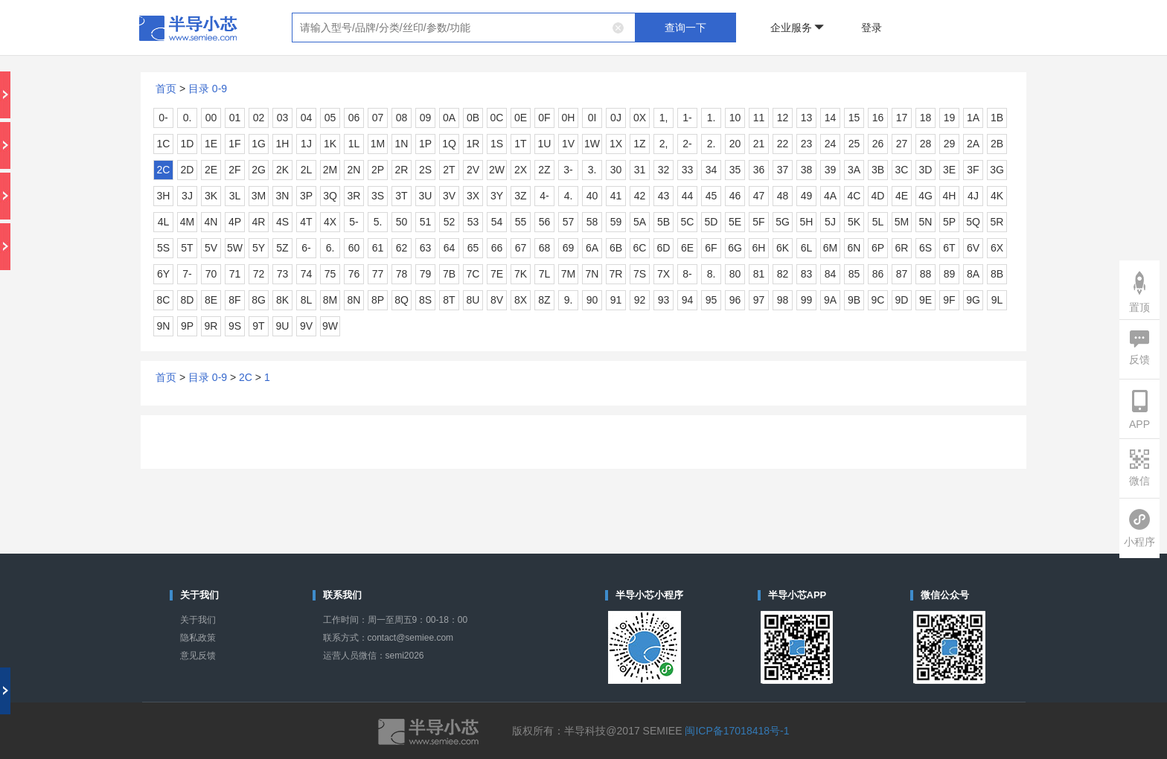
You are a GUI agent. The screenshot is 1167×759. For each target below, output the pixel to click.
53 (473, 222)
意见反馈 (198, 655)
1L (354, 144)
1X (616, 144)
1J (306, 144)
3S (377, 196)
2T (449, 170)
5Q (973, 222)
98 (783, 300)
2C (163, 170)
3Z (520, 196)
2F (234, 170)
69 (569, 248)
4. (568, 196)
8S (425, 300)
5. (378, 222)
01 (235, 118)
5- (353, 222)
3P (306, 196)
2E (211, 170)
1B (997, 118)
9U (283, 326)
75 (330, 274)
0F (544, 118)
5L (878, 222)
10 (735, 118)
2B (997, 144)
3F (973, 170)
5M (902, 222)
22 (783, 144)
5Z (282, 248)
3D (926, 170)
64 (449, 248)
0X (639, 118)
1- (686, 118)
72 (259, 274)
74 (307, 274)
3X (473, 196)
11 (759, 118)
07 (378, 118)
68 (545, 248)
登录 (871, 27)
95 (711, 300)
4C (854, 196)
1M (378, 144)
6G (735, 248)
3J (187, 196)
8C (163, 300)
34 (711, 170)
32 (664, 170)
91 (616, 300)
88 (926, 274)
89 (950, 274)
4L (164, 222)
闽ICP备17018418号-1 (737, 731)
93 (664, 300)
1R (473, 144)
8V (496, 300)
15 (854, 118)
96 (735, 300)
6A (592, 248)
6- (305, 248)
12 (783, 118)
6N (854, 248)
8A (973, 274)
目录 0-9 (207, 89)
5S (163, 248)
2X (520, 170)
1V (568, 144)
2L (307, 170)
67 (521, 248)
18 (926, 118)
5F (758, 222)
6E (687, 248)
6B (616, 248)
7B (449, 274)
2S (425, 170)
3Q (330, 196)
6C (640, 248)
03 (283, 118)
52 (449, 222)
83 (807, 274)
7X (663, 274)
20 (735, 144)
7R (616, 274)
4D (878, 196)
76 (354, 274)
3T (401, 196)
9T (258, 326)
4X (330, 222)
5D (711, 222)
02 (259, 118)
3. (592, 170)
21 (759, 144)
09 (426, 118)
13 (807, 118)
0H (568, 118)
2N (354, 170)
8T (449, 300)
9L (997, 300)
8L (307, 300)
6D (664, 248)
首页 (166, 89)
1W (592, 144)
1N (402, 144)
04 (307, 118)
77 (378, 274)
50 (402, 222)
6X (997, 248)
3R (354, 196)
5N (926, 222)
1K (330, 144)
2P (377, 170)
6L (807, 248)
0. (187, 118)
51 (426, 222)
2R (402, 170)
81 (759, 274)
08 (402, 118)
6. (330, 248)
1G (259, 144)
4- (544, 196)
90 (592, 300)
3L (235, 196)
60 (354, 248)
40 (592, 196)
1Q (449, 144)
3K (211, 196)
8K (282, 300)
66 (497, 248)
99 (807, 300)
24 (831, 144)
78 (402, 274)
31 (640, 170)
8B (997, 274)
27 (902, 144)
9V (306, 326)
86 (878, 274)
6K (782, 248)
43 (664, 196)
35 (735, 170)
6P (878, 248)
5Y (258, 248)
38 (807, 170)
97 (759, 300)
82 (783, 274)
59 (616, 222)
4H (949, 196)
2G (259, 170)
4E (901, 196)
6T (949, 248)
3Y (496, 196)
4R (259, 222)
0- (163, 118)
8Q (401, 300)
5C (687, 222)
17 (902, 118)
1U (544, 144)
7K (520, 274)
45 (711, 196)
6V (973, 248)
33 (688, 170)
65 (473, 248)
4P (234, 222)
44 (688, 196)
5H (806, 222)
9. (568, 300)
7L (545, 274)
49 (807, 196)
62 (402, 248)
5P (949, 222)
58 (592, 222)
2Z (544, 170)
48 (783, 196)
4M (187, 222)
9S (234, 326)
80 (735, 274)
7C (473, 274)
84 (831, 274)
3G (997, 170)
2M (330, 170)
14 (831, 118)
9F (949, 300)
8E (211, 300)
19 (950, 118)
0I (592, 118)
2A (973, 144)
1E (211, 144)
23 (807, 144)
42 (640, 196)
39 (831, 170)
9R (211, 326)
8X (520, 300)
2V (473, 170)
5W (235, 248)
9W (330, 326)
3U (425, 196)
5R (997, 222)
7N (592, 274)
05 (330, 118)
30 (616, 170)
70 (211, 274)
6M (830, 248)
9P (187, 326)
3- (567, 170)
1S (496, 144)
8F (234, 300)
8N (354, 300)
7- (186, 274)
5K (854, 222)
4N (211, 222)
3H (163, 196)
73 (283, 274)
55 (521, 222)
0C (497, 118)
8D (187, 300)
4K (997, 196)
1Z (639, 144)
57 (569, 222)
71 (235, 274)
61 (378, 248)
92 (640, 300)
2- (686, 144)
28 (926, 144)
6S (925, 248)
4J (973, 196)
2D (187, 170)
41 (616, 196)
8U (473, 300)
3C (902, 170)
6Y (163, 274)
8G (259, 300)
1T (520, 144)
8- (686, 274)
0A (449, 118)
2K (282, 170)
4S (282, 222)
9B (854, 300)
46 (735, 196)
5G (783, 222)
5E (735, 222)
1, (663, 118)
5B (663, 222)
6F (711, 248)
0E (520, 118)
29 (950, 144)
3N (283, 196)
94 (688, 300)
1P (425, 144)
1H (283, 144)
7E (496, 274)
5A (639, 222)
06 (354, 118)
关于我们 (198, 620)
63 (426, 248)
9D (902, 300)
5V (211, 248)
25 (854, 144)
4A (830, 196)
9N (163, 326)
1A (973, 118)
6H (759, 248)
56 (545, 222)
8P (377, 300)
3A (854, 170)
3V (449, 196)
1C (163, 144)
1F (234, 144)
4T (306, 222)
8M (330, 300)
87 (902, 274)
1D (187, 144)
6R (902, 248)
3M (259, 196)
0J (615, 118)
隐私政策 (198, 637)
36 (759, 170)
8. (711, 274)
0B (473, 118)
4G (925, 196)
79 (426, 274)
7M (568, 274)
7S (639, 274)
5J (830, 222)
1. (711, 118)
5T (187, 248)
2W (497, 170)
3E (949, 170)
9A (830, 300)
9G (973, 300)
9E (925, 300)
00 (211, 118)
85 (854, 274)
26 (878, 144)
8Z (544, 300)
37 (783, 170)
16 (878, 118)
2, (663, 144)
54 (497, 222)
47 (759, 196)
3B (878, 170)
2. (711, 144)
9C (878, 300)
